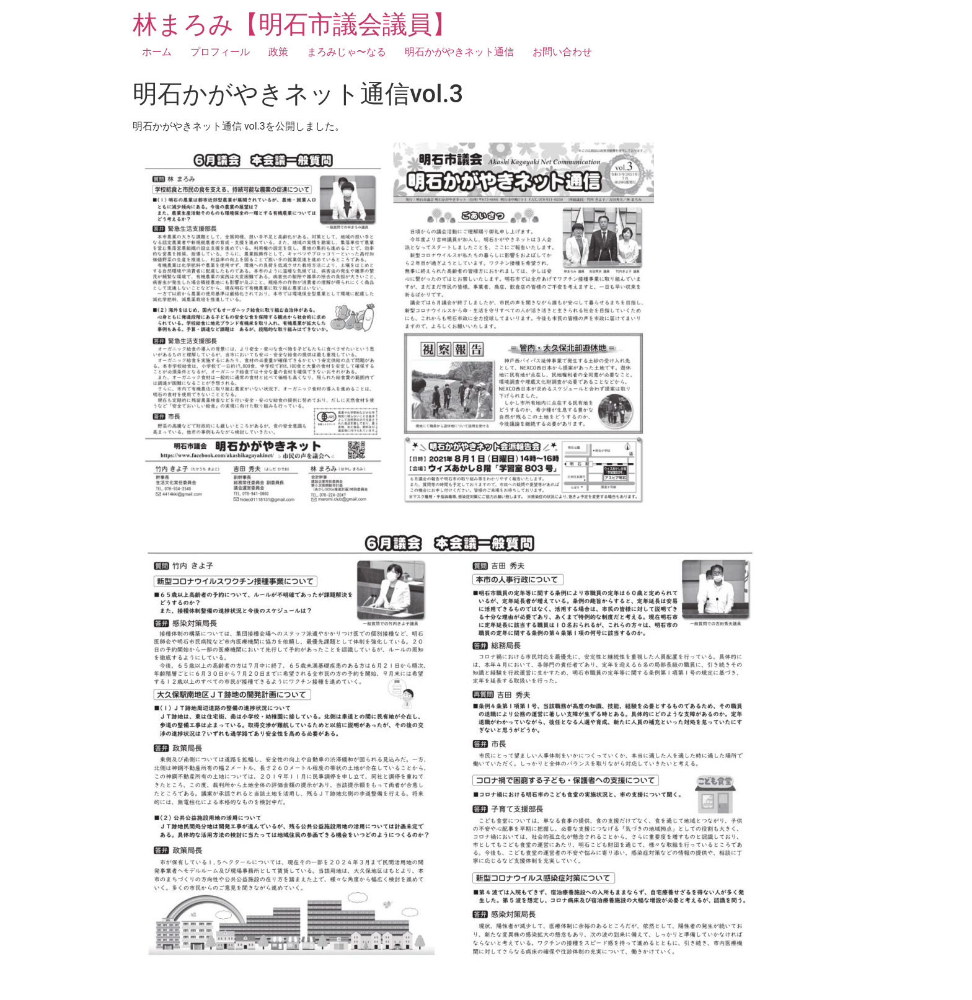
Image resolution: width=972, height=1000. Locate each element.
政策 (278, 52)
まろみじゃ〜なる (346, 52)
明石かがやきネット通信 (459, 52)
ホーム (157, 52)
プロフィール (220, 52)
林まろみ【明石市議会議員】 (295, 24)
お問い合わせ (562, 52)
